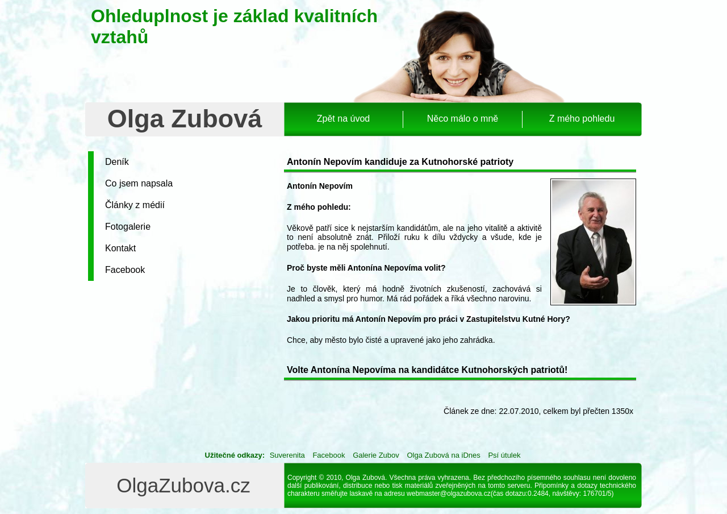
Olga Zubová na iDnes (443, 455)
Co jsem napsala (139, 183)
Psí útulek (504, 455)
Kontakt (120, 248)
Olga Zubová (184, 118)
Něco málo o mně (462, 118)
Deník (117, 162)
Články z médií (135, 205)
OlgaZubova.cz (183, 485)
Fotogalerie (128, 226)
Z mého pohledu (582, 118)
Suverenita (287, 455)
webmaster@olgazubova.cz (449, 494)
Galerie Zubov (376, 455)
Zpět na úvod (343, 118)
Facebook (125, 270)
